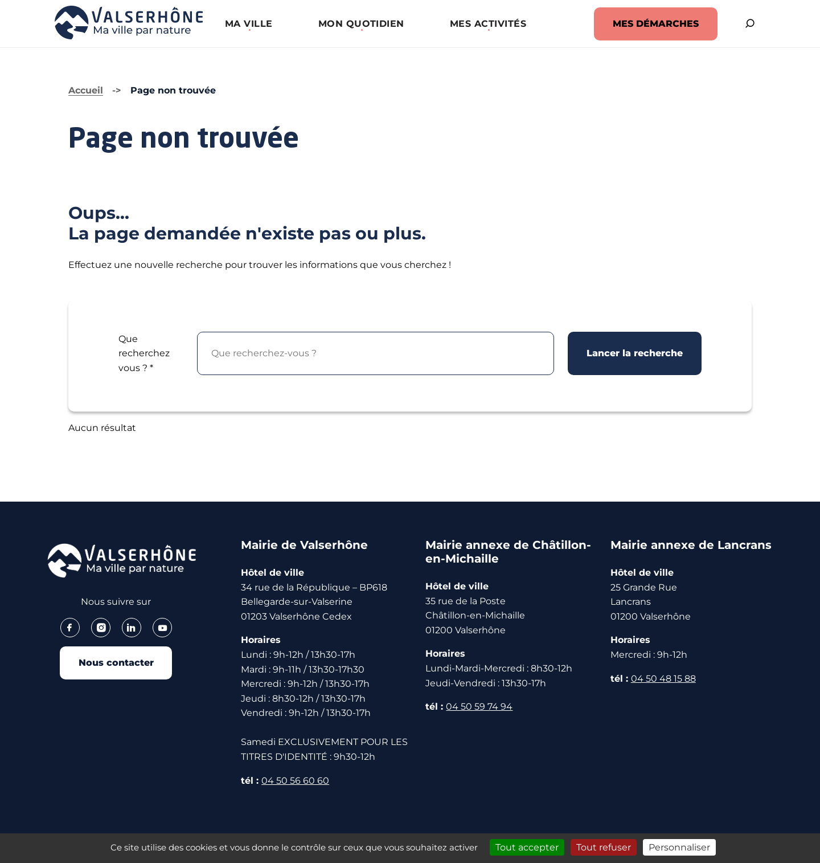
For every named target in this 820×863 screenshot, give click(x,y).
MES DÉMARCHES (653, 23)
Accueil (85, 90)
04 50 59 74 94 (479, 706)
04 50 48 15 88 (663, 678)
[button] (248, 23)
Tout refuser (603, 847)
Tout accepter (527, 847)
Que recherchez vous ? (144, 353)
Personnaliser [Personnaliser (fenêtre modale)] (679, 847)
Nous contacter (116, 662)
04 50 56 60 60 (295, 780)
